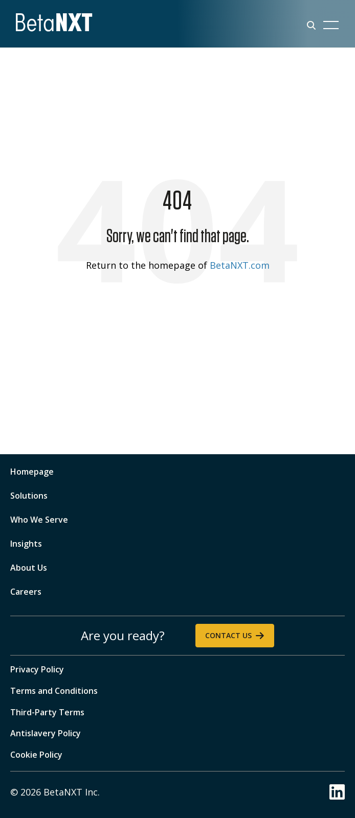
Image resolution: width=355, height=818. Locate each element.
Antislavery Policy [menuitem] (45, 733)
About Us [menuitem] (28, 568)
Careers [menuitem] (25, 592)
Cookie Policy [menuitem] (36, 755)
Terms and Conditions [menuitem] (54, 691)
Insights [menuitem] (26, 544)
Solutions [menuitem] (29, 496)
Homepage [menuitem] (32, 472)
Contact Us (228, 635)
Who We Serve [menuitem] (39, 520)
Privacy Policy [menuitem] (37, 669)
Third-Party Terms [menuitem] (47, 712)
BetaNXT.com (240, 265)
